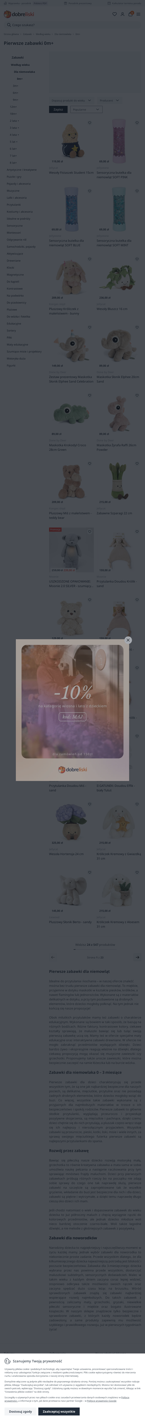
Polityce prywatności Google (101, 1400)
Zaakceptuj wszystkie (59, 1411)
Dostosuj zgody (20, 1411)
